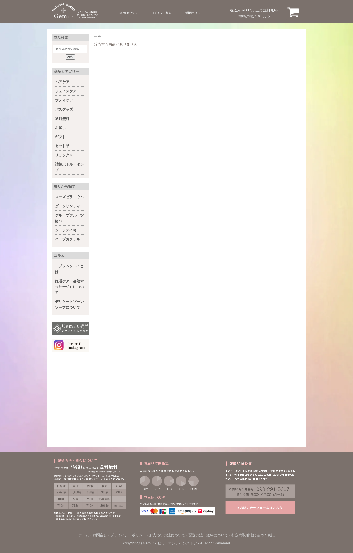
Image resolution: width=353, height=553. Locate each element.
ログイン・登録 (161, 13)
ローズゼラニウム (69, 197)
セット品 (62, 146)
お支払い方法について (167, 535)
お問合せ (100, 535)
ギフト (60, 137)
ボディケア (64, 100)
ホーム (83, 535)
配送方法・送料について (208, 535)
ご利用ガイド (192, 13)
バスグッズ (64, 109)
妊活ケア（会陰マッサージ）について (69, 287)
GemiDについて (129, 13)
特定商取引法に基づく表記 (253, 535)
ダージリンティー (69, 206)
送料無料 (62, 119)
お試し (60, 128)
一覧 (97, 36)
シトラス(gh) (65, 230)
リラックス (64, 155)
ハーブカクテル (67, 239)
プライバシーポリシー (128, 535)
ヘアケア (62, 82)
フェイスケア (66, 91)
